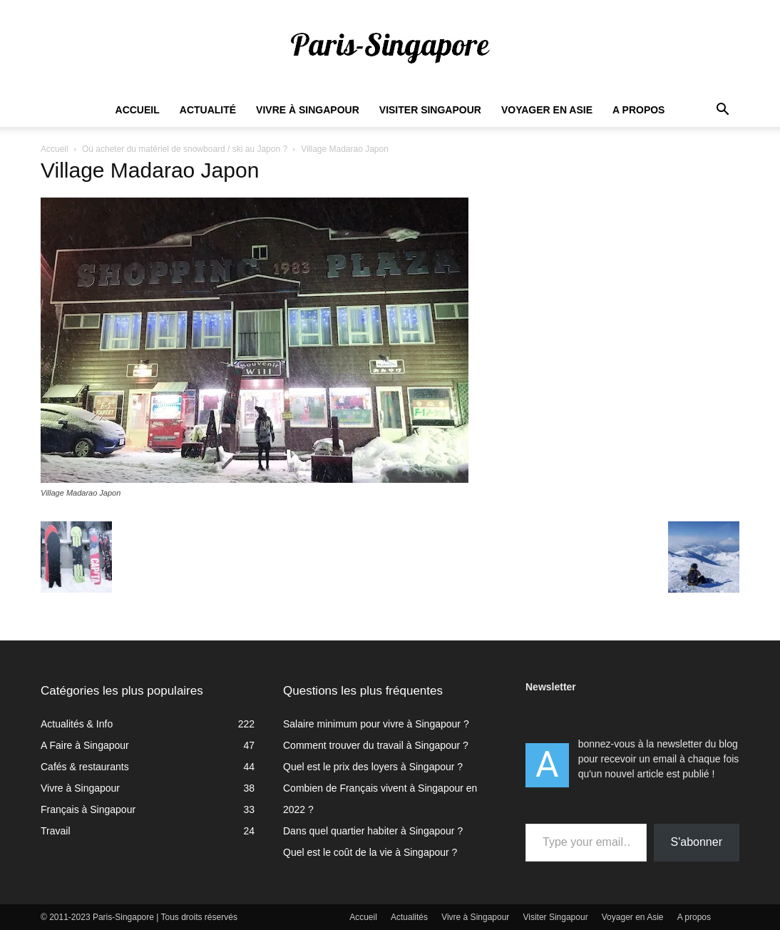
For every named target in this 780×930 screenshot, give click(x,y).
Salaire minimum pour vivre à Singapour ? (376, 724)
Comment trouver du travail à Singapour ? (375, 745)
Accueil (138, 110)
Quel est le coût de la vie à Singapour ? (370, 852)
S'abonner (696, 842)
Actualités (409, 917)
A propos (638, 110)
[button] (722, 111)
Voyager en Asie (546, 110)
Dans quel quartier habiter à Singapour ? (373, 831)
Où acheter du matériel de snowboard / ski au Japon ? (184, 149)
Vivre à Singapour (307, 110)
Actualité (208, 110)
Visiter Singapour (430, 110)
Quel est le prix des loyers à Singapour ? (373, 766)
